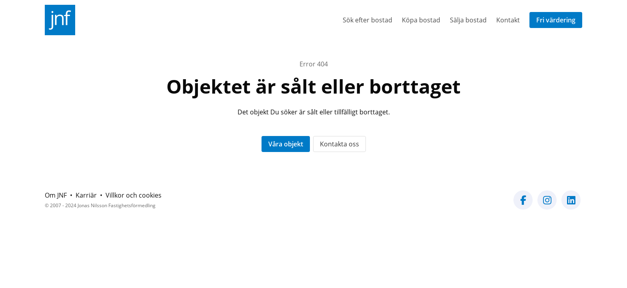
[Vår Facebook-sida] (523, 204)
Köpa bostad (421, 20)
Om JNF (56, 195)
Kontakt (508, 20)
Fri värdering (555, 20)
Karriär (86, 195)
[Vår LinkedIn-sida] (571, 204)
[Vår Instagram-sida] (547, 204)
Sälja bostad (468, 20)
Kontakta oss (339, 144)
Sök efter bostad (367, 20)
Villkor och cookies (134, 195)
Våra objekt (285, 144)
